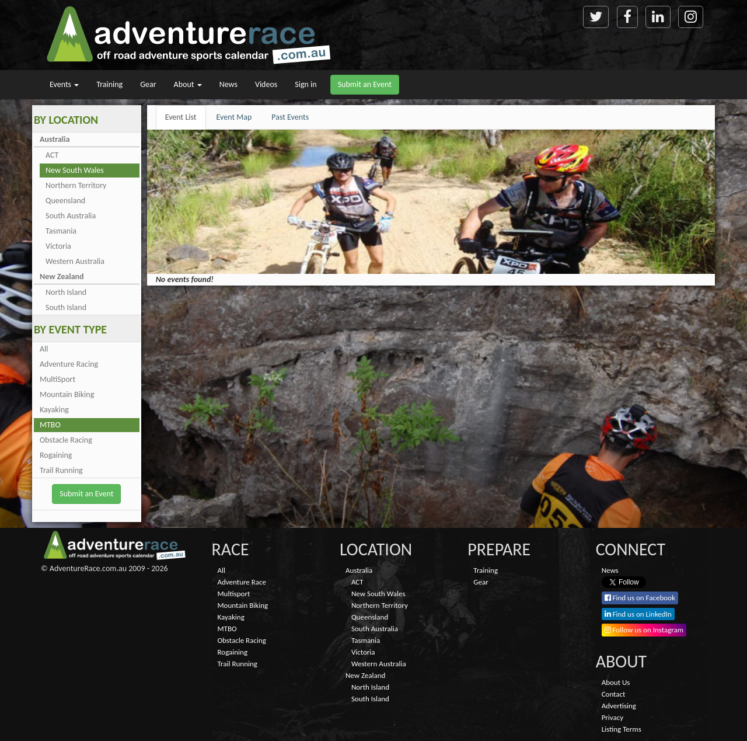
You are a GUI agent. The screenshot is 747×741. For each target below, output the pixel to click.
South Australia (71, 216)
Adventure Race (242, 582)
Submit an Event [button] (365, 84)
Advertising (619, 705)
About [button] (188, 84)
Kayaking (54, 410)
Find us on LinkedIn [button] (638, 614)
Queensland (65, 201)
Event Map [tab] (234, 117)
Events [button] (64, 84)
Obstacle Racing (66, 440)
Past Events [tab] (290, 117)
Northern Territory (76, 185)
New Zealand (62, 276)
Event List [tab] (181, 117)
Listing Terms (621, 729)
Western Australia (75, 261)
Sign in (305, 84)
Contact (614, 694)
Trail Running (61, 470)
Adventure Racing (69, 364)
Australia (55, 139)
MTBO (50, 425)
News (228, 84)
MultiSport (57, 379)
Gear (148, 84)
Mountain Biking (67, 394)
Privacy (613, 717)
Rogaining (56, 455)
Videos (266, 84)
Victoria (58, 246)
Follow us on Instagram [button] (644, 629)
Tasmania (61, 231)
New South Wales (75, 170)
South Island (66, 307)
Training (109, 84)
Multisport (234, 593)
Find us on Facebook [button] (640, 597)
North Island (66, 292)
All (44, 349)
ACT (52, 155)
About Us (616, 682)
